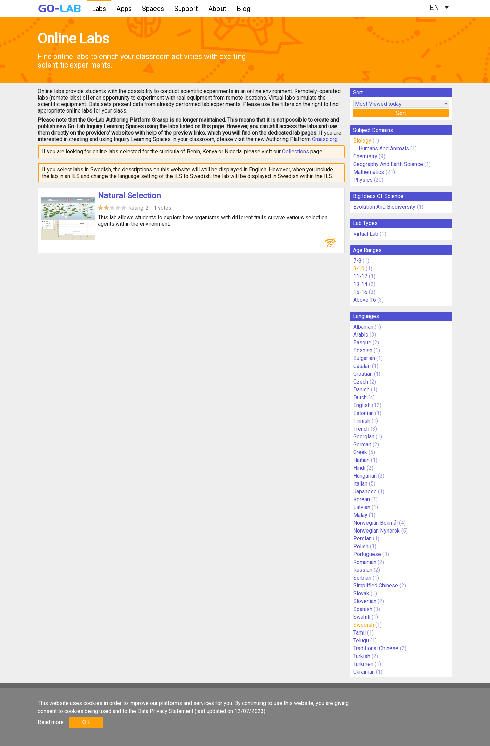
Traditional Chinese (375, 648)
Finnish (361, 421)
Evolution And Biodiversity (384, 207)
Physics (363, 180)
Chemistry (365, 156)
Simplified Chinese (375, 585)
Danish (361, 389)
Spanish (362, 609)
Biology (362, 140)
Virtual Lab (365, 233)
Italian (360, 483)
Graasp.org (325, 139)
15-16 (360, 292)
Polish (361, 546)
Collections (295, 151)
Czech (360, 381)
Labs (99, 8)
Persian (362, 538)
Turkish (361, 656)
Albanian (363, 327)
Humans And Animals (384, 148)
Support (186, 8)
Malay (360, 515)
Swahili (361, 617)
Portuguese (367, 554)
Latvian (361, 507)
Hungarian (365, 476)
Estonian (363, 413)
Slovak (361, 593)
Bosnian (362, 350)
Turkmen (363, 664)
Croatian (363, 374)
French (361, 429)
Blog (243, 8)
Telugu (361, 640)
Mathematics (368, 172)
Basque (362, 342)
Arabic (360, 334)
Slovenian (364, 601)
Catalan (362, 366)
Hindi (359, 468)
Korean (361, 499)
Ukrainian (364, 672)
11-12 (360, 276)
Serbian (362, 578)
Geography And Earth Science (388, 164)
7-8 (357, 260)
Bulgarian (364, 358)
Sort (401, 113)
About (217, 8)
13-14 (360, 284)
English (362, 405)
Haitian (361, 460)
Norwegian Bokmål (375, 523)
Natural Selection (129, 195)
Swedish (363, 625)
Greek (360, 452)
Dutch (360, 397)
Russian (362, 570)
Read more (51, 722)
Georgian (363, 436)
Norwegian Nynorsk (376, 530)
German (362, 444)
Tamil (359, 632)
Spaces (153, 8)
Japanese (365, 491)
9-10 (358, 268)
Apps (124, 8)
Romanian (364, 562)
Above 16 (364, 300)
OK (86, 722)
